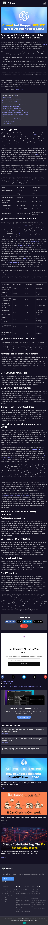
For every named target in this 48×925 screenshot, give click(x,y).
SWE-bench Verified (13, 262)
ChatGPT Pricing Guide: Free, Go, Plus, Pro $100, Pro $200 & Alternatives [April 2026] (23, 730)
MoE (37, 154)
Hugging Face (36, 449)
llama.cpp (10, 457)
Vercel (11, 495)
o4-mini (28, 245)
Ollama (3, 457)
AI (3, 686)
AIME (26, 226)
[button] (44, 3)
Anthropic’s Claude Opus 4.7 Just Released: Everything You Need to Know (22, 739)
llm (16, 686)
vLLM (44, 455)
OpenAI (31, 686)
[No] (46, 921)
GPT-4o (20, 245)
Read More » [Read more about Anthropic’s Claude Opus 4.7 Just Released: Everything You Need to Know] (5, 742)
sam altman (37, 686)
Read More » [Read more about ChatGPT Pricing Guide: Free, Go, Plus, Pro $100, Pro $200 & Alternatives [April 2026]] (5, 733)
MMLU (26, 259)
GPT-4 (33, 344)
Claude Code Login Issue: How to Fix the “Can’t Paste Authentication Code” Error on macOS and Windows (20, 749)
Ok (24, 922)
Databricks (6, 495)
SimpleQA (14, 274)
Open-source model (23, 686)
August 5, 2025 (18, 90)
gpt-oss (44, 44)
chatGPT (6, 686)
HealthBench (35, 241)
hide (16, 95)
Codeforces (22, 234)
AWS (6, 459)
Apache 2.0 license (35, 135)
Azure (2, 459)
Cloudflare (17, 495)
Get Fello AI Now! (24, 717)
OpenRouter (25, 495)
